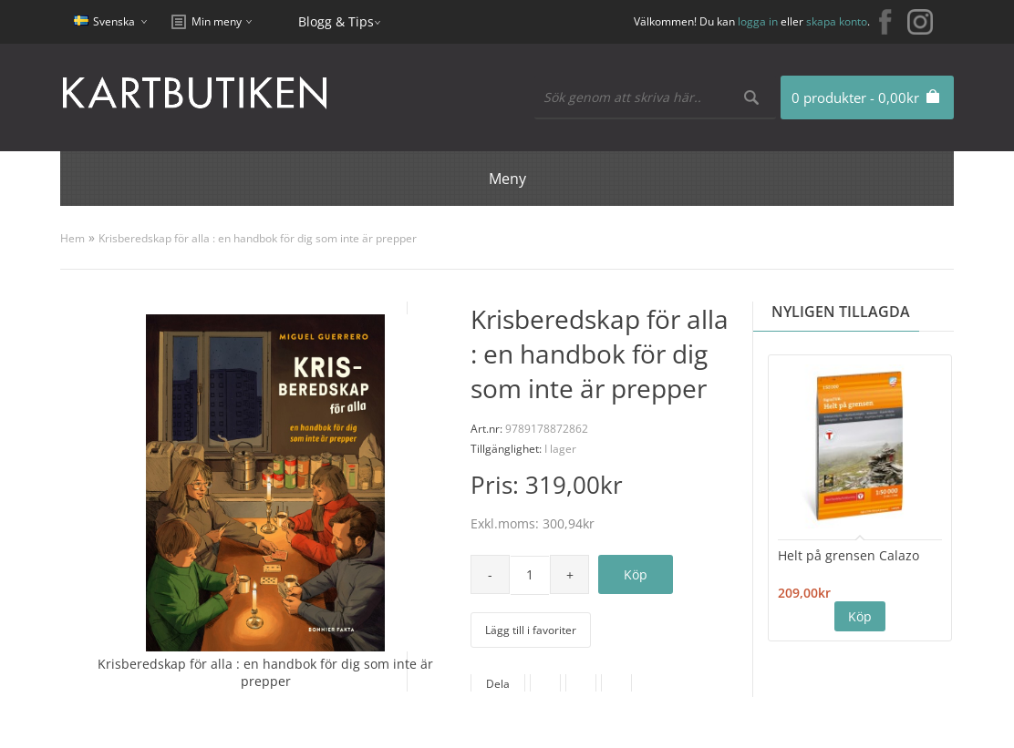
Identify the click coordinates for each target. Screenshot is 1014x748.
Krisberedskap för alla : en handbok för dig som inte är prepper (257, 238)
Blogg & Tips (336, 21)
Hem (72, 238)
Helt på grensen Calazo (848, 555)
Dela (498, 684)
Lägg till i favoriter (530, 630)
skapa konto (836, 21)
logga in (758, 21)
